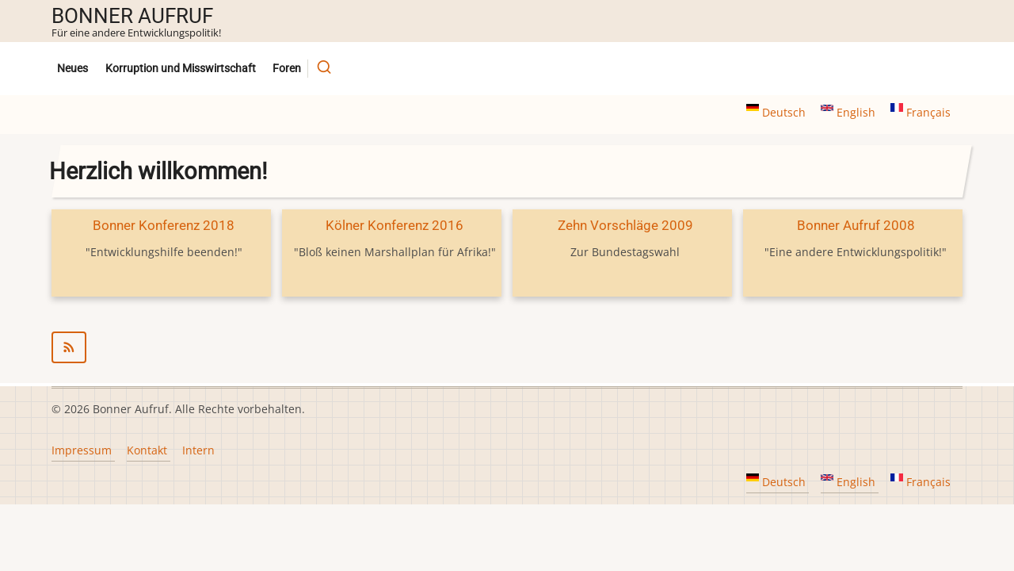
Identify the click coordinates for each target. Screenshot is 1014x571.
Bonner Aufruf (132, 16)
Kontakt (147, 450)
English (850, 112)
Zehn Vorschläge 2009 (625, 225)
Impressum (81, 450)
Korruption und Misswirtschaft (180, 68)
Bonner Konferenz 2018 (163, 225)
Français (920, 112)
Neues (72, 68)
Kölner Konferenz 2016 (394, 225)
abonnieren (507, 347)
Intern (198, 450)
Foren (287, 68)
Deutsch (777, 112)
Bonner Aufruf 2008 (856, 225)
